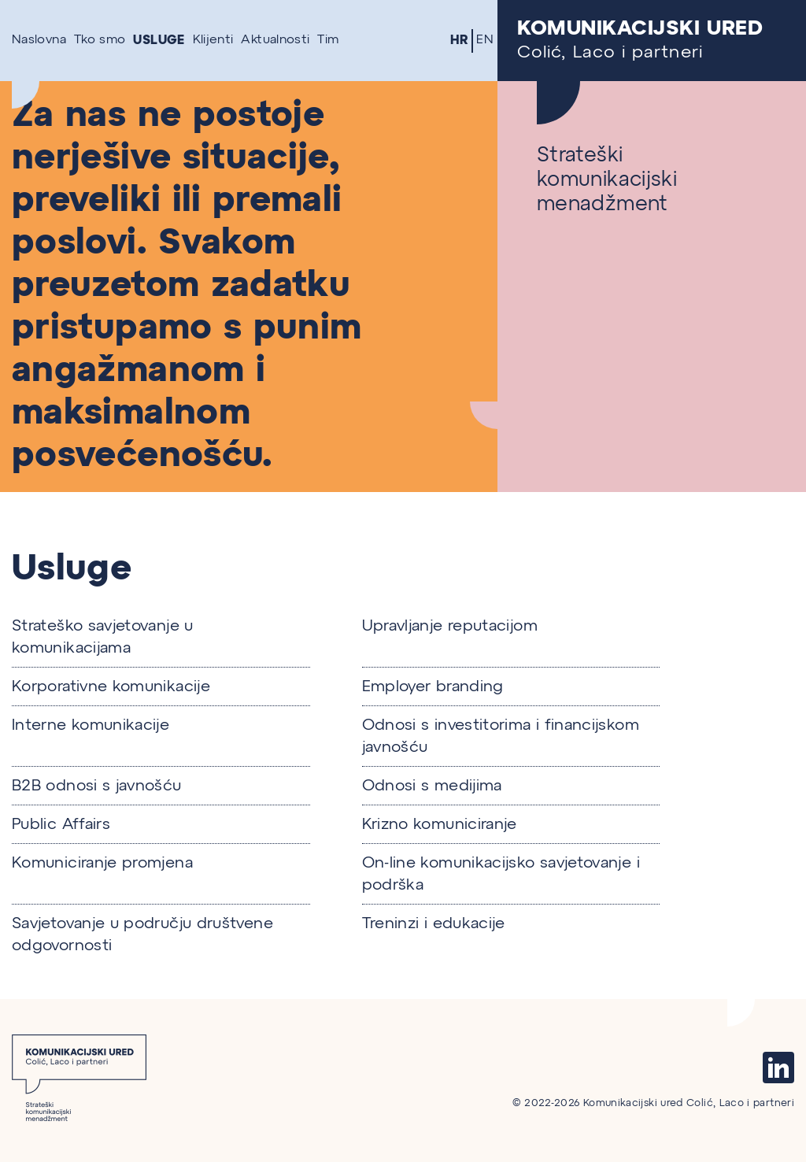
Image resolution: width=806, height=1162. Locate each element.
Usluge (158, 40)
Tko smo (100, 40)
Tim (327, 40)
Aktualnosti (275, 40)
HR (459, 40)
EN (485, 40)
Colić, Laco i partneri (651, 40)
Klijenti (213, 40)
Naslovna (39, 40)
